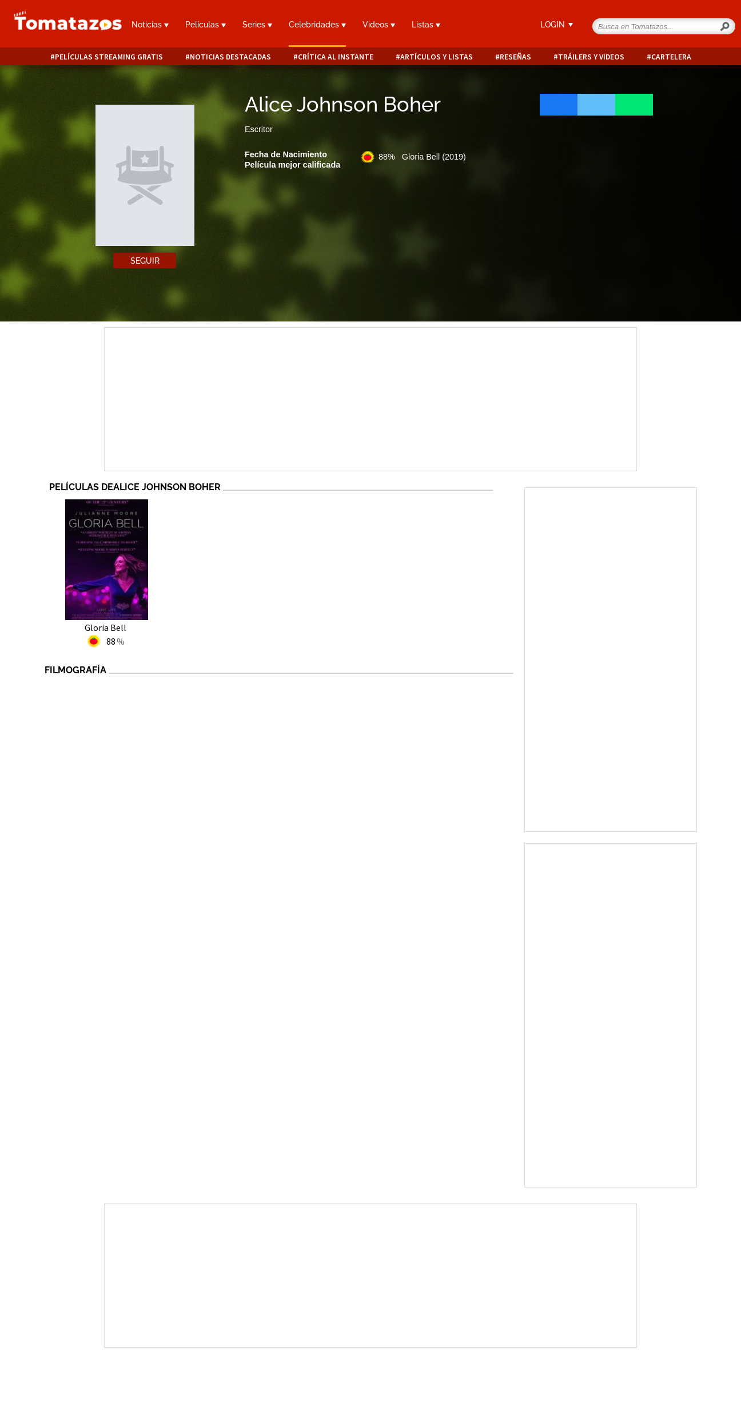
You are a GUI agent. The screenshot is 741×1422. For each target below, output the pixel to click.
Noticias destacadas (230, 57)
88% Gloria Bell (422, 156)
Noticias (150, 24)
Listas (426, 24)
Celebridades (317, 24)
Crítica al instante (335, 57)
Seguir (145, 260)
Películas (205, 24)
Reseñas (515, 57)
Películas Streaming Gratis (109, 57)
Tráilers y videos (591, 57)
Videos (378, 24)
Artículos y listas (436, 57)
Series (257, 24)
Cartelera (671, 57)
